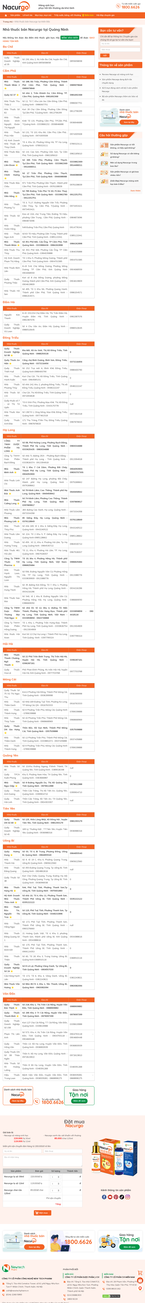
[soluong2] (55, 1184)
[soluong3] (55, 1190)
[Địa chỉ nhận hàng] (42, 1161)
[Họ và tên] (120, 44)
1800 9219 (72, 1299)
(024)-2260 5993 (14, 1294)
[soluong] (55, 1177)
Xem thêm (135, 190)
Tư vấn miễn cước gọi (131, 6)
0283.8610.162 (113, 1288)
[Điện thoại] (120, 50)
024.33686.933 (74, 1295)
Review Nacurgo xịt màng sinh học (118, 74)
